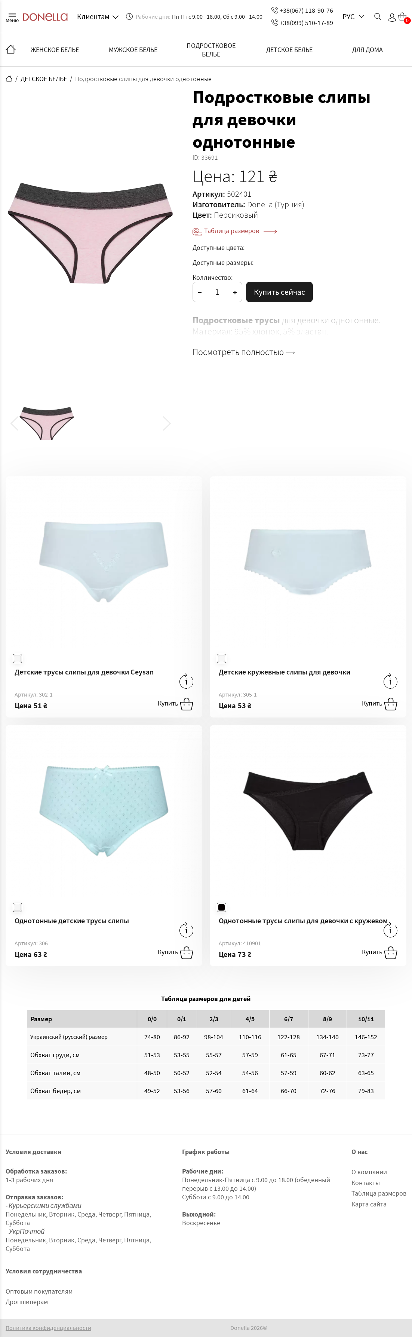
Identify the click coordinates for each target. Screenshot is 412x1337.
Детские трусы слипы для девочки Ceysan (84, 671)
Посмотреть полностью (244, 352)
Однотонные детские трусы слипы (72, 920)
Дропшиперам (27, 1301)
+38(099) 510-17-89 (302, 22)
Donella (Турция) (275, 204)
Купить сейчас (279, 292)
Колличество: (213, 277)
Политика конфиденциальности (48, 1328)
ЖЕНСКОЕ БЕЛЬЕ (55, 49)
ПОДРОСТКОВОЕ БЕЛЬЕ (211, 49)
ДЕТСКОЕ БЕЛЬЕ (289, 49)
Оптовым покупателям (39, 1291)
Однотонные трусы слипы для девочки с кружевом (303, 920)
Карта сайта (369, 1204)
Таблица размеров (240, 230)
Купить (175, 704)
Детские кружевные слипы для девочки (284, 671)
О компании (369, 1172)
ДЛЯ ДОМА (367, 49)
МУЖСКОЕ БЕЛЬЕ (133, 49)
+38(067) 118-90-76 (302, 10)
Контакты (365, 1182)
